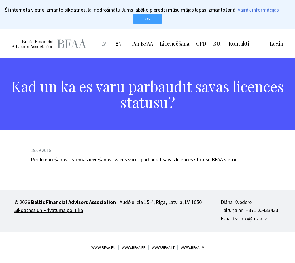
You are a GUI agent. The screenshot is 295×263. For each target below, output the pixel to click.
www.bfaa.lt (163, 247)
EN (118, 43)
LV (103, 43)
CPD (201, 43)
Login (276, 43)
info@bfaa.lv (253, 218)
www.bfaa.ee (133, 247)
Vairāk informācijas (258, 9)
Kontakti (239, 43)
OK (147, 18)
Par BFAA (142, 43)
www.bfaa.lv (192, 247)
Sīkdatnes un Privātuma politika (48, 210)
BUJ (217, 43)
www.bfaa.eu (103, 247)
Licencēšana (174, 43)
